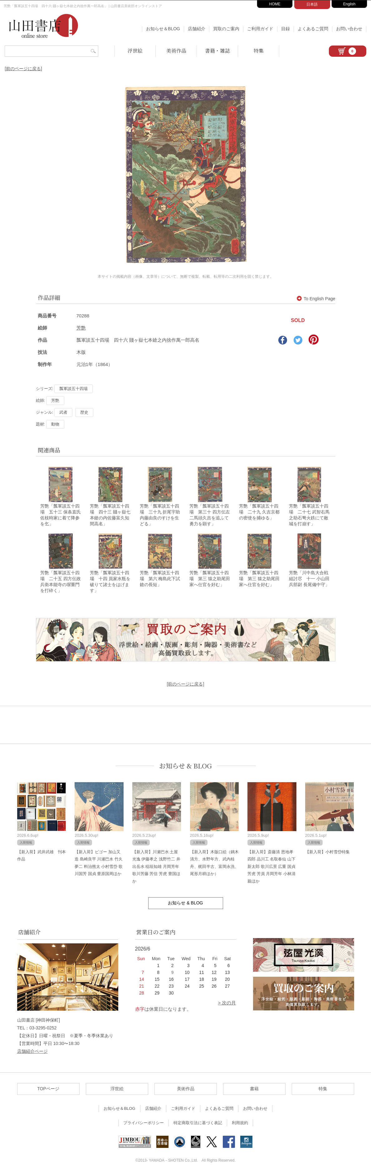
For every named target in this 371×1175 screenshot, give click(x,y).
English (349, 4)
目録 (285, 28)
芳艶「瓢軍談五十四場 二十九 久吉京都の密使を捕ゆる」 (259, 511)
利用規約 (240, 1122)
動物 (55, 424)
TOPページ (48, 1088)
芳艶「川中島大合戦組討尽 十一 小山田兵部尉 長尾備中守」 (309, 578)
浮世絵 (135, 50)
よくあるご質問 (313, 28)
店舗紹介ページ (32, 1051)
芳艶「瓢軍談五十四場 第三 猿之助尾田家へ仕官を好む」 (209, 578)
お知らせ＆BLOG (163, 28)
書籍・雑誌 (217, 50)
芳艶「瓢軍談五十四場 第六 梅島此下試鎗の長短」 (160, 578)
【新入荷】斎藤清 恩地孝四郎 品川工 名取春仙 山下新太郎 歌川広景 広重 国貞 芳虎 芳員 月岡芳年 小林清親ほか (271, 867)
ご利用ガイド (260, 28)
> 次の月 (227, 1002)
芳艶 (81, 327)
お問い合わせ (349, 28)
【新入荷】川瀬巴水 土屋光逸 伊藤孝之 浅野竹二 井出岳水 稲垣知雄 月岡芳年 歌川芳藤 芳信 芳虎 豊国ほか (156, 867)
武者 (63, 412)
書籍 (254, 1088)
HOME (275, 4)
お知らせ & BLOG (185, 766)
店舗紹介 (196, 28)
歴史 (84, 412)
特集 (259, 50)
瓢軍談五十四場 (73, 388)
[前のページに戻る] (23, 68)
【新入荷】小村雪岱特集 (327, 852)
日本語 (312, 4)
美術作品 (176, 50)
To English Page (316, 298)
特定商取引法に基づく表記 (197, 1122)
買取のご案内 (226, 28)
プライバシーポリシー (143, 1122)
